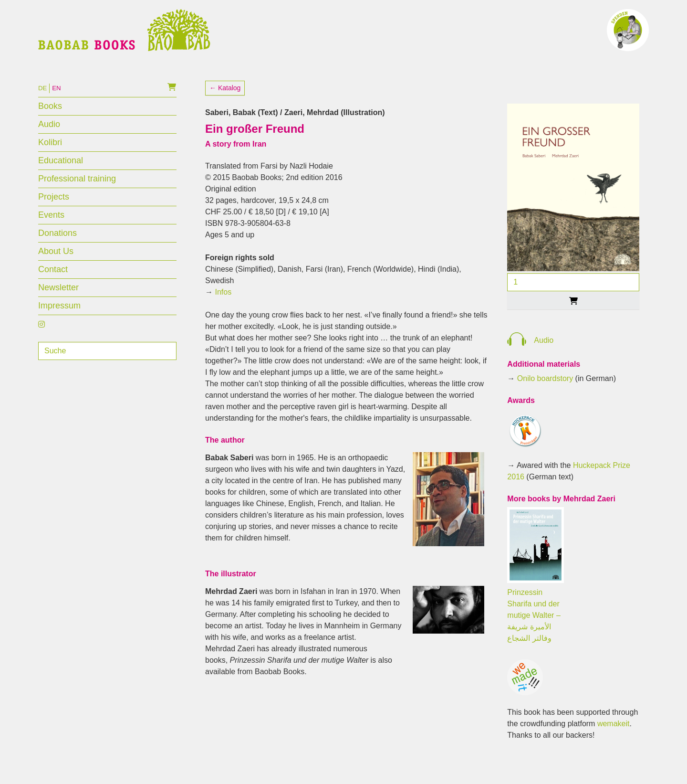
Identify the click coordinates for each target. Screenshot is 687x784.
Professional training (77, 194)
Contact (53, 284)
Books (50, 121)
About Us (55, 266)
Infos (223, 307)
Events (51, 230)
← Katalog (224, 103)
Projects (53, 212)
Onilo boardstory (545, 394)
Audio (49, 139)
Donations (57, 248)
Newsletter (58, 302)
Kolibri (50, 157)
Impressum (59, 321)
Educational (60, 175)
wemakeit (613, 739)
